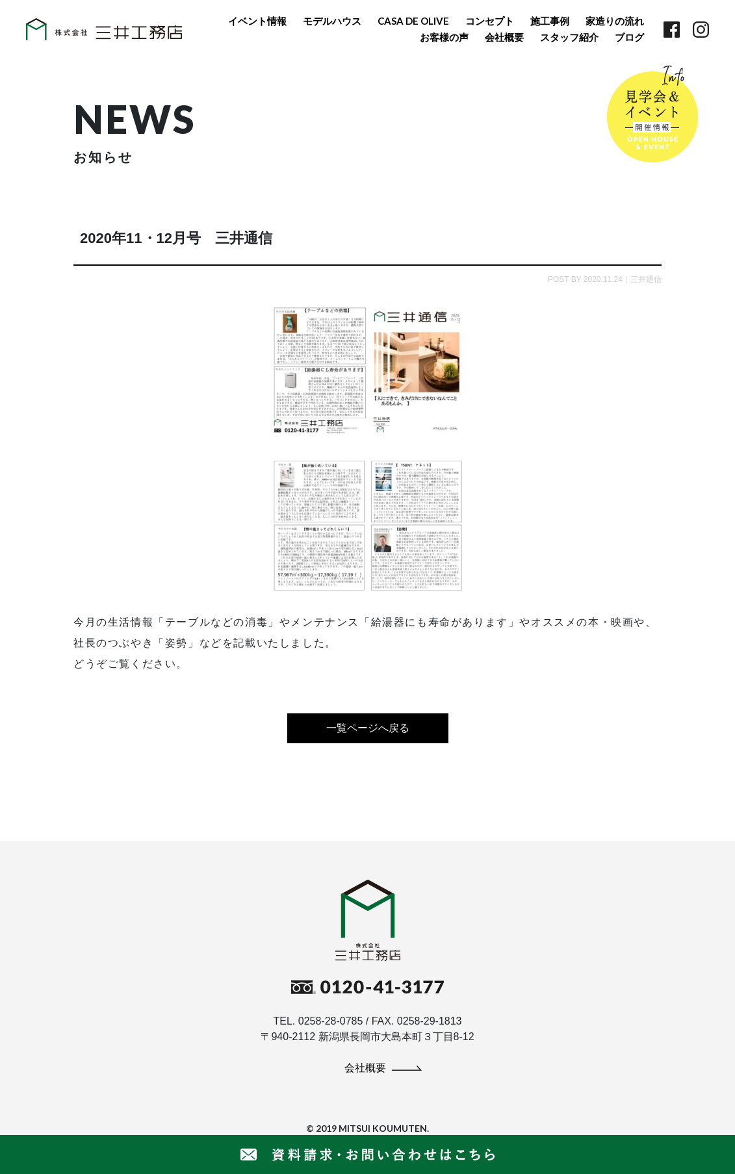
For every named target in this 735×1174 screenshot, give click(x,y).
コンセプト (489, 21)
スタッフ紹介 (569, 37)
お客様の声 (444, 37)
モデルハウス (332, 21)
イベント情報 (257, 21)
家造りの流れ (615, 21)
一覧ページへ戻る (367, 728)
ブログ (629, 37)
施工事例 (549, 21)
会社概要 (504, 37)
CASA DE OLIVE (413, 21)
